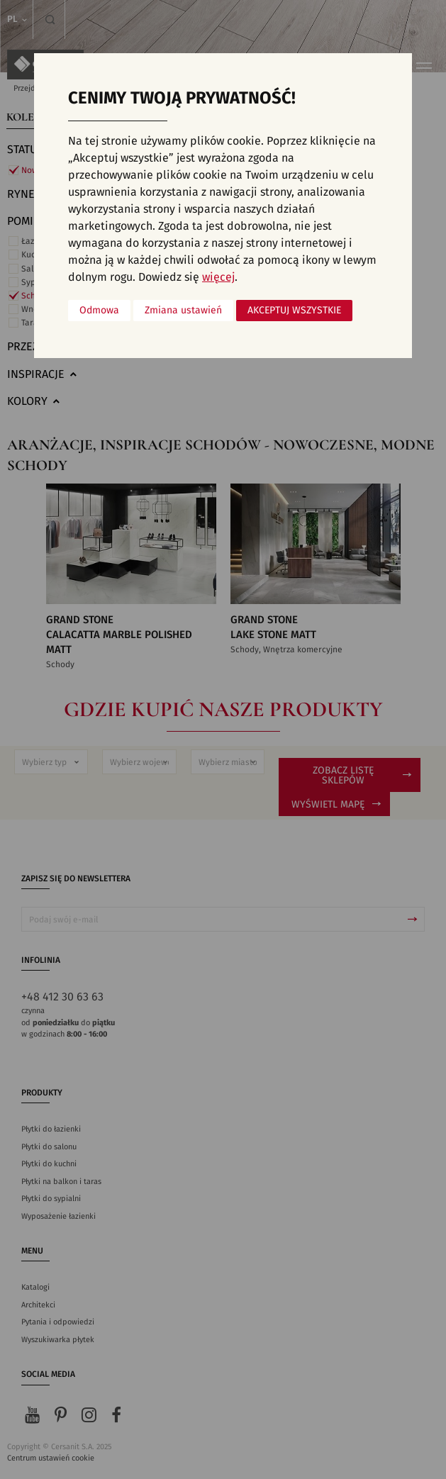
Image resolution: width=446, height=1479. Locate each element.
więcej (218, 277)
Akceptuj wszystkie (294, 311)
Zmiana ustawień (183, 311)
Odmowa (99, 311)
